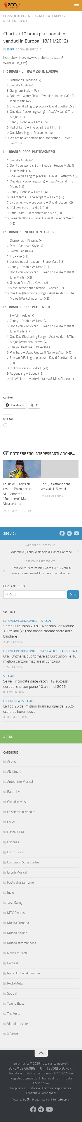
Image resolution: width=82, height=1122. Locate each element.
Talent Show (15, 1004)
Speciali (46, 620)
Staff (10, 49)
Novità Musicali (15, 21)
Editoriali (13, 842)
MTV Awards (16, 913)
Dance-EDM (15, 832)
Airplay (11, 761)
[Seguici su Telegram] (69, 533)
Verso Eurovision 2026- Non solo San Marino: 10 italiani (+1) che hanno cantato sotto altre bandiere (39, 631)
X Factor (12, 1034)
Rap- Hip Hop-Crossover (24, 973)
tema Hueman (61, 1099)
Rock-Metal (15, 983)
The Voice (14, 1014)
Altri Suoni (14, 772)
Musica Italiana (17, 933)
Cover (11, 822)
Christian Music (17, 802)
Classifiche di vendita (20, 16)
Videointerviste (17, 1024)
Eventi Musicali (17, 872)
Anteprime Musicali (20, 782)
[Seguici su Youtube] (76, 533)
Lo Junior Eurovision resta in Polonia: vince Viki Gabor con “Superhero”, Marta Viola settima (17, 494)
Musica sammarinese (21, 943)
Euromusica (11, 701)
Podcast (12, 963)
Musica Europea (51, 16)
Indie (10, 893)
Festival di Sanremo (20, 882)
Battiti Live (14, 792)
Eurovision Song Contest (21, 620)
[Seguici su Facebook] (62, 533)
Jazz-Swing (15, 903)
